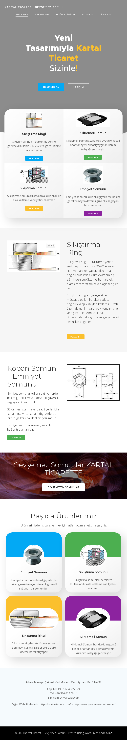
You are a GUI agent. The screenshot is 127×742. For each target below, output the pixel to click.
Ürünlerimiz (66, 14)
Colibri (108, 735)
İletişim (106, 14)
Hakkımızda (42, 14)
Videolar (88, 14)
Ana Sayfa (22, 14)
